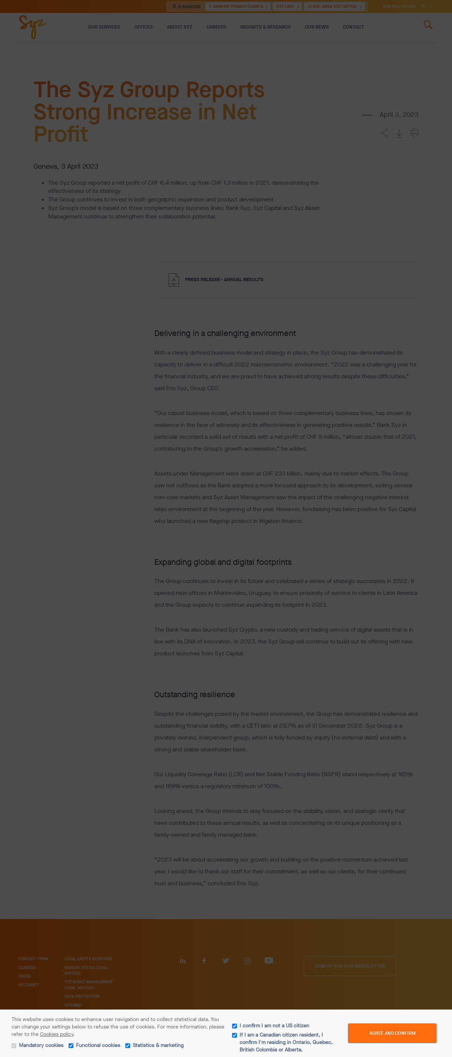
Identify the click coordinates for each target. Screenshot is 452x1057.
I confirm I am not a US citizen (274, 1025)
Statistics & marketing (158, 1045)
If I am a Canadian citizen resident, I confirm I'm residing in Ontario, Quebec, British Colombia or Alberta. (286, 1042)
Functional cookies (98, 1045)
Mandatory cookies (41, 1045)
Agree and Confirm (392, 1033)
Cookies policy (56, 1034)
